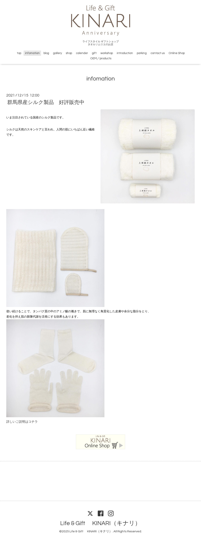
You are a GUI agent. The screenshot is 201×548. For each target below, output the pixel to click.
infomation (32, 53)
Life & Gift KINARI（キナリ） (100, 523)
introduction (125, 53)
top (19, 53)
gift (94, 53)
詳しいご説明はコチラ (22, 421)
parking (142, 53)
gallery (57, 53)
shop (69, 53)
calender (82, 53)
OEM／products (100, 58)
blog (46, 53)
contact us (158, 53)
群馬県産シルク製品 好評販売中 (45, 102)
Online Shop (177, 53)
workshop (106, 53)
